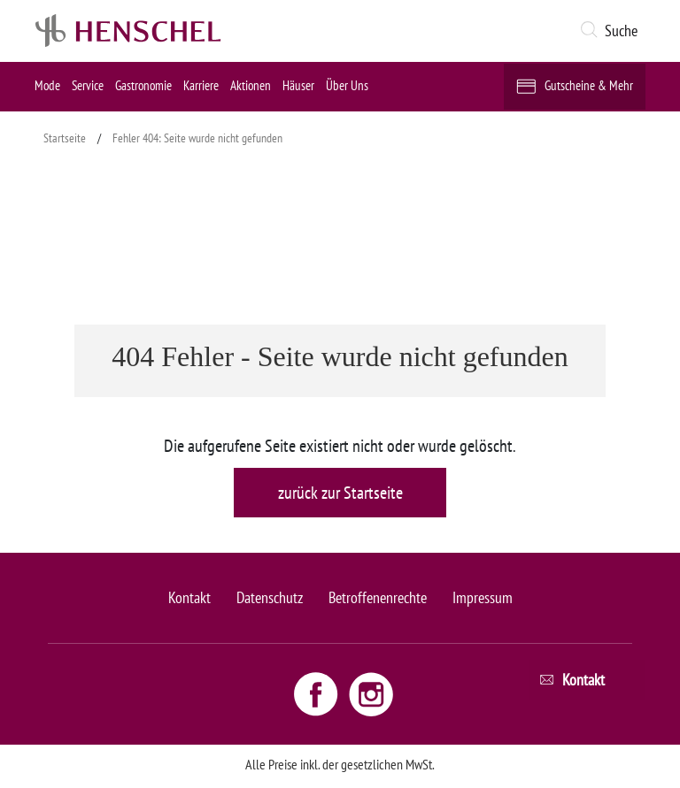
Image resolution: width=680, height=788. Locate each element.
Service (88, 85)
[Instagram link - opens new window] (371, 693)
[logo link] (128, 30)
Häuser (298, 85)
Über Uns (347, 85)
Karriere (201, 85)
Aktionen (250, 85)
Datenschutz (269, 597)
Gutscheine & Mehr (589, 85)
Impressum (482, 597)
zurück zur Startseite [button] (340, 492)
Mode (47, 85)
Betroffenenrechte (377, 597)
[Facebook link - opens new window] (318, 693)
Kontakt (189, 597)
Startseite (64, 138)
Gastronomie (143, 85)
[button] (612, 31)
